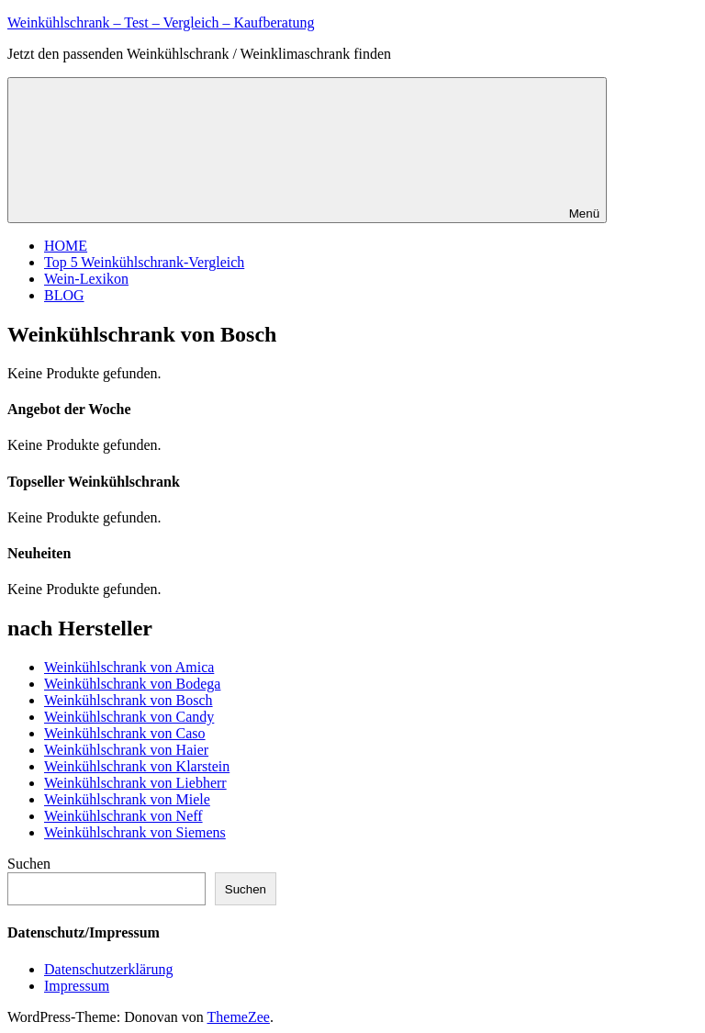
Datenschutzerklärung (108, 969)
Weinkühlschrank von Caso (125, 733)
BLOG (64, 295)
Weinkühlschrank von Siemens (135, 832)
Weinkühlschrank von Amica (129, 667)
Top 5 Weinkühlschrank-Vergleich (144, 262)
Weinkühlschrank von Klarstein (136, 766)
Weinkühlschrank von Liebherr (135, 783)
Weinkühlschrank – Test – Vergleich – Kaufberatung (160, 22)
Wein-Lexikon (86, 278)
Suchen (28, 863)
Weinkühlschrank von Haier (126, 750)
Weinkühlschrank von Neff (123, 816)
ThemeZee (238, 1017)
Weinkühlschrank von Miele (127, 799)
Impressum (76, 986)
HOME (65, 245)
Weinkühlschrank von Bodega (132, 683)
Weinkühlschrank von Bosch (128, 700)
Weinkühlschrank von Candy (129, 716)
